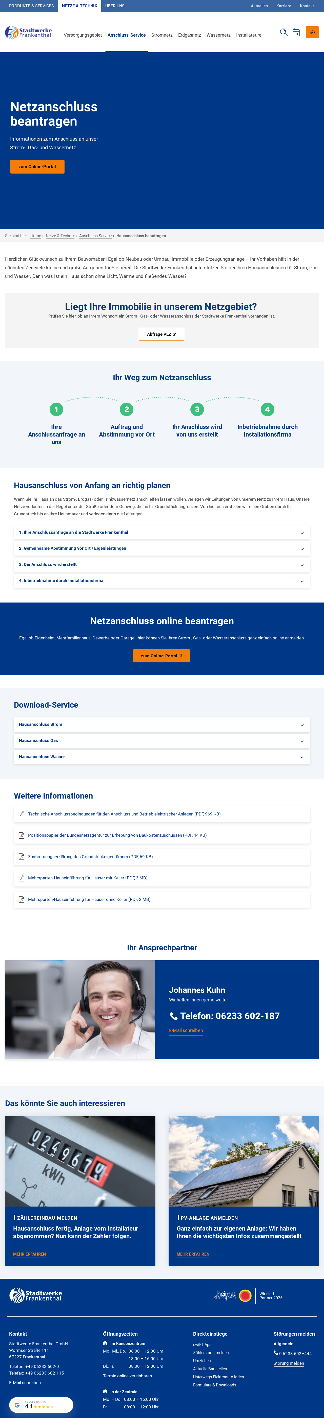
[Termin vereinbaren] (296, 32)
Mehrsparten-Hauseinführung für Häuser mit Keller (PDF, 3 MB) (88, 877)
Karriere (283, 6)
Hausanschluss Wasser (42, 756)
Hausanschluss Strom (40, 724)
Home (35, 235)
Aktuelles (259, 6)
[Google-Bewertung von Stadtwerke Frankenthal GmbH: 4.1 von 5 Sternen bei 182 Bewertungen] (41, 1405)
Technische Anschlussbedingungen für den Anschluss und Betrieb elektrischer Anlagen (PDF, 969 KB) (124, 813)
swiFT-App (202, 1344)
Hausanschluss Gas (38, 740)
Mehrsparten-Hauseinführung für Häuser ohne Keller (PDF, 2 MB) (89, 899)
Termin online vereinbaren (127, 1375)
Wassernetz (220, 35)
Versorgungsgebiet (85, 35)
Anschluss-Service (128, 35)
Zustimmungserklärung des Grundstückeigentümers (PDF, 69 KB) (90, 856)
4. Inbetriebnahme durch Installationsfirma (61, 580)
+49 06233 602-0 (34, 1366)
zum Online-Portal (37, 166)
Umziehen (202, 1360)
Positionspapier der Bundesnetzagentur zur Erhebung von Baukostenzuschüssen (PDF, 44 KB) (117, 835)
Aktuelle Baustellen (210, 1368)
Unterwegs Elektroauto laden (218, 1377)
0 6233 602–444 (295, 1353)
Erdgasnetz (191, 35)
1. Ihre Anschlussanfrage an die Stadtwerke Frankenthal (73, 532)
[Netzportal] (312, 32)
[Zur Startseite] (30, 38)
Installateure (250, 35)
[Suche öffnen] (284, 32)
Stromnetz (163, 35)
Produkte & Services (31, 6)
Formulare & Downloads (214, 1385)
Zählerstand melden (211, 1352)
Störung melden (289, 1363)
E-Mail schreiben (186, 1030)
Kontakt (307, 6)
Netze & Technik (79, 6)
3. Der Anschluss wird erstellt (48, 564)
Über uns (115, 6)
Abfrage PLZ (159, 334)
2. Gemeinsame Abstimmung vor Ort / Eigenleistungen (72, 548)
